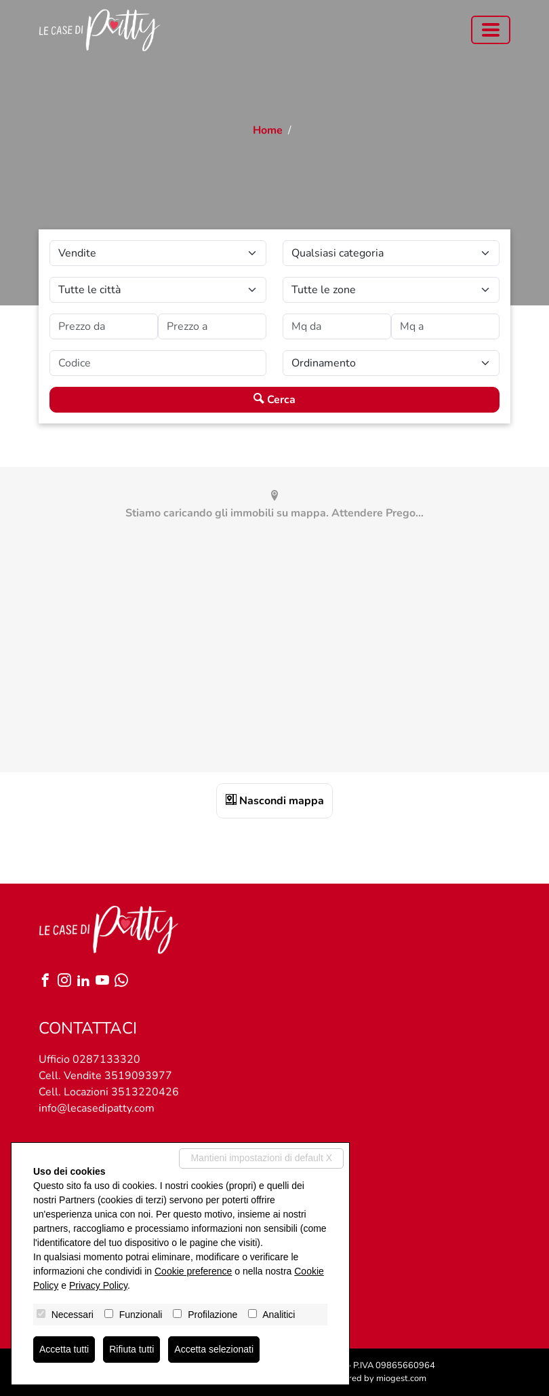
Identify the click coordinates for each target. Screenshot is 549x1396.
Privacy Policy (98, 1285)
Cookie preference (193, 1271)
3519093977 (138, 1075)
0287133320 (106, 1059)
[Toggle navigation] (490, 30)
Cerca (274, 399)
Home (268, 130)
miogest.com (401, 1378)
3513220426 (145, 1091)
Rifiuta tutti (131, 1349)
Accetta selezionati (213, 1349)
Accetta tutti (64, 1349)
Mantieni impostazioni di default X (261, 1157)
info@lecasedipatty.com (97, 1108)
